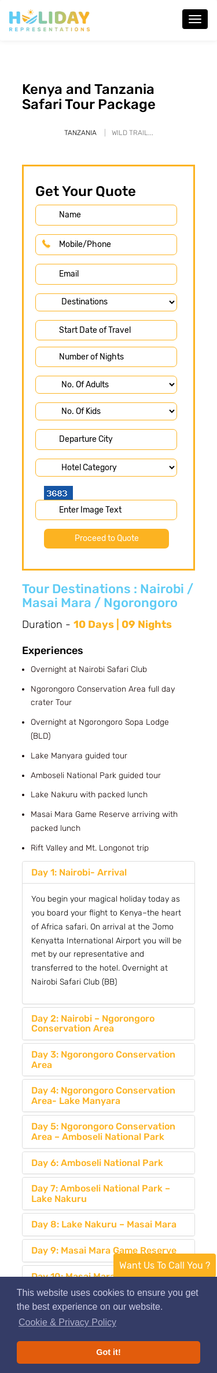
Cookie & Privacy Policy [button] (67, 1322)
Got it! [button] (108, 1352)
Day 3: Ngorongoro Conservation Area (103, 1059)
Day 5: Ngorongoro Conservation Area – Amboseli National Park (103, 1131)
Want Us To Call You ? (164, 1265)
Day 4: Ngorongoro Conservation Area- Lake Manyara (103, 1095)
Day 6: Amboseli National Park (97, 1162)
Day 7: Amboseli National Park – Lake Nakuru (100, 1193)
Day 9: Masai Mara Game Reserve (103, 1250)
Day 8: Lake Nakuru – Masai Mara (103, 1224)
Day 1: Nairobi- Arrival (79, 872)
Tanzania (80, 133)
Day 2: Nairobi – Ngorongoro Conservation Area (93, 1023)
